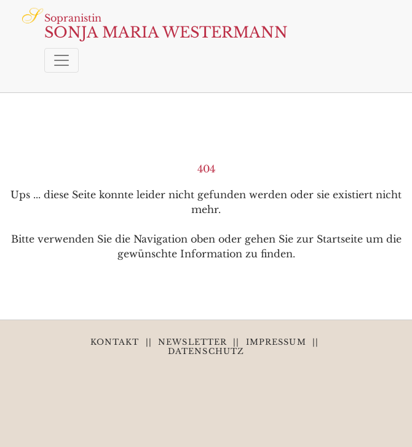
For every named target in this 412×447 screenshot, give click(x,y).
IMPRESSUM (276, 342)
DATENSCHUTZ (206, 351)
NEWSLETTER (192, 342)
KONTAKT (115, 342)
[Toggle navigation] (61, 60)
